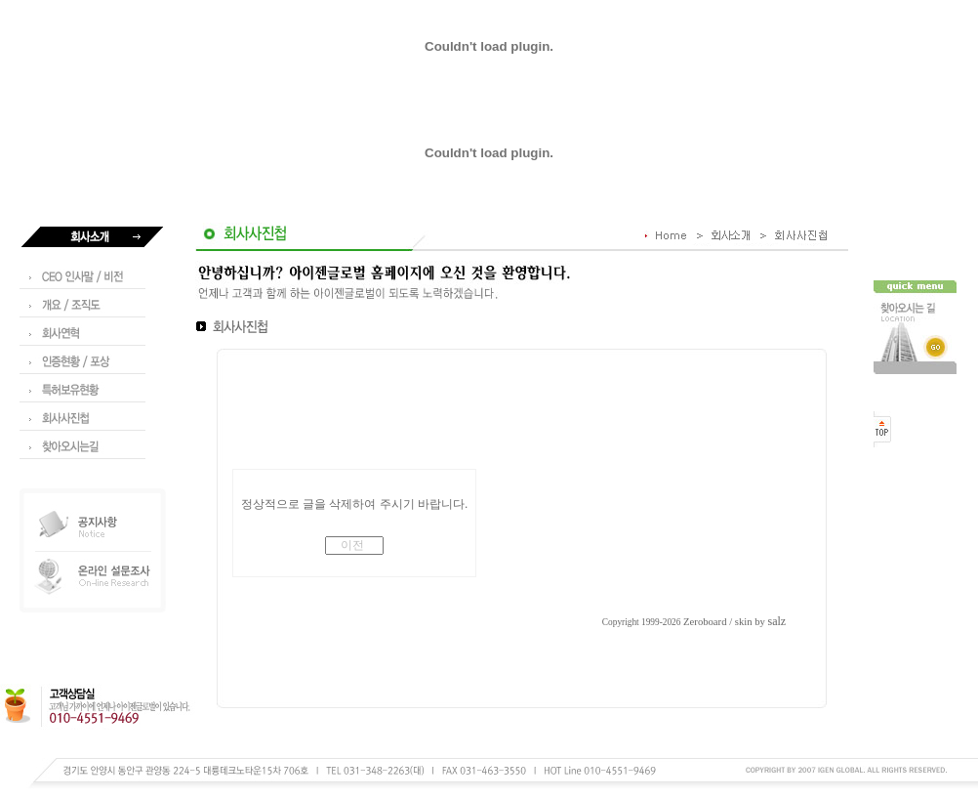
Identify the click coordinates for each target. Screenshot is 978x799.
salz (777, 621)
